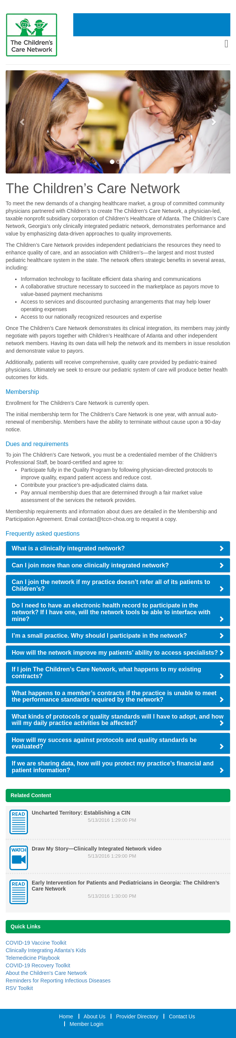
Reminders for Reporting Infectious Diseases (58, 981)
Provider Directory (137, 1016)
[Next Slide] (213, 122)
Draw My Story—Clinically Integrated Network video (97, 849)
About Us (95, 1016)
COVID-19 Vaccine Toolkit (36, 943)
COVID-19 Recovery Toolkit (38, 965)
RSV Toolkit (19, 988)
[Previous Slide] (22, 122)
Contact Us (182, 1016)
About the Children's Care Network (46, 973)
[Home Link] (39, 35)
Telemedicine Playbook (33, 958)
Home (66, 1016)
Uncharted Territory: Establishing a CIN (81, 813)
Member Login (86, 1024)
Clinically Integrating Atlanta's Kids (46, 950)
